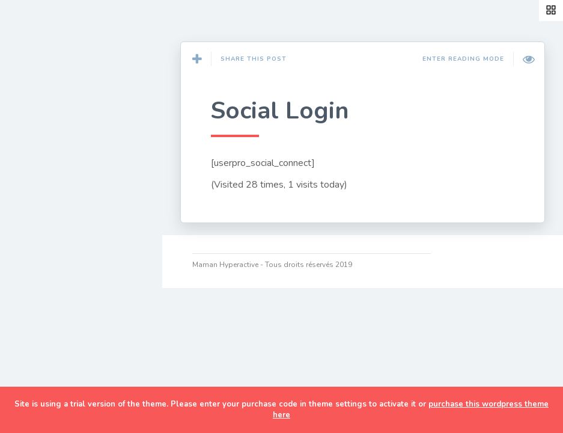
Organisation (56, 281)
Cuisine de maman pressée (68, 174)
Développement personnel (63, 218)
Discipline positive (69, 254)
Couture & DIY (59, 138)
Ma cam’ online (61, 365)
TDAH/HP (48, 309)
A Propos (47, 338)
